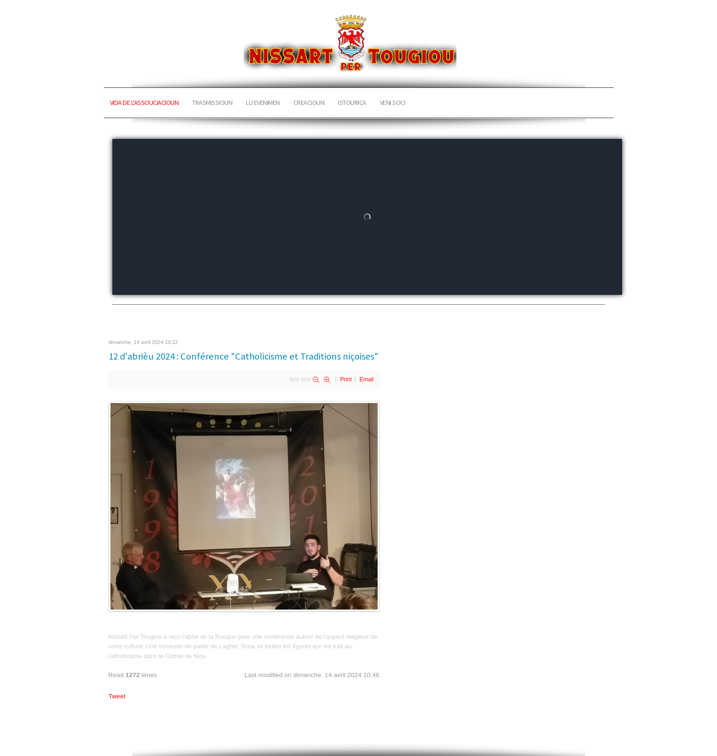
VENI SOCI (392, 102)
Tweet (117, 696)
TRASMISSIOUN (212, 102)
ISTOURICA (352, 102)
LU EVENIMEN (263, 102)
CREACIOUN (309, 102)
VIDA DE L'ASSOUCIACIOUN (144, 102)
